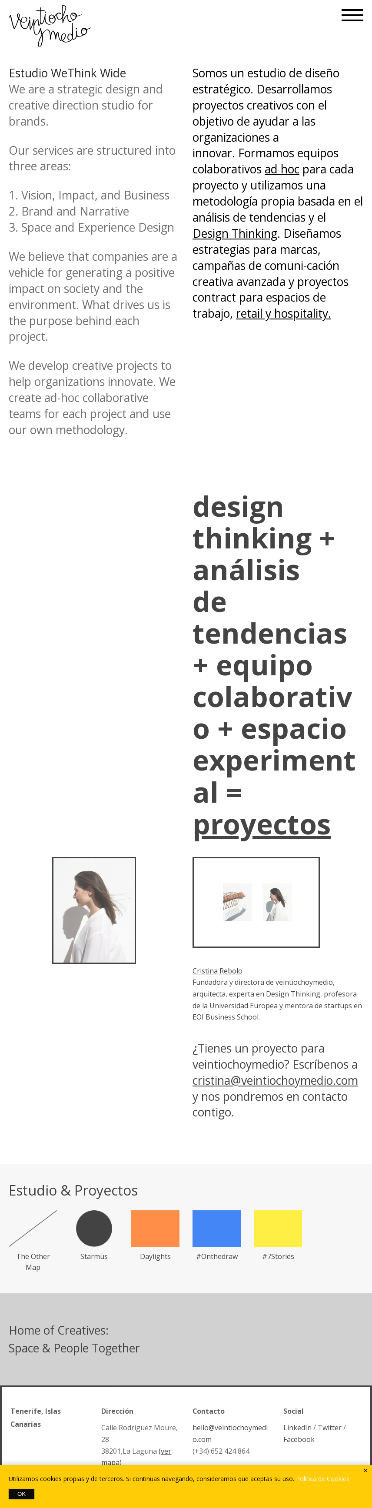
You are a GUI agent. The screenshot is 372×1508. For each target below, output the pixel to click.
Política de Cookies (322, 1479)
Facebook (299, 1439)
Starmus (94, 1256)
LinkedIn (297, 1427)
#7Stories (278, 1256)
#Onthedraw (217, 1256)
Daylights (155, 1256)
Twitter (330, 1427)
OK (21, 1494)
